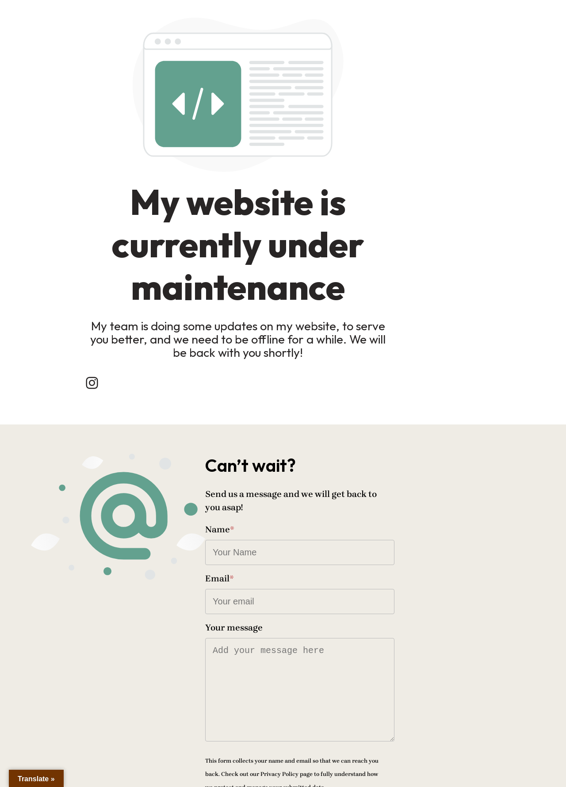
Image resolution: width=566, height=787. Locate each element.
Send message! (327, 740)
